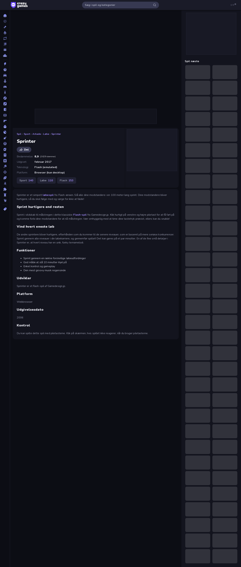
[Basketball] (5, 69)
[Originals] (5, 44)
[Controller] (5, 87)
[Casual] (5, 81)
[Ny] (5, 27)
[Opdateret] (5, 38)
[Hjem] (5, 15)
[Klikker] (5, 138)
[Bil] (5, 75)
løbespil (48, 195)
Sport (27, 134)
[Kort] (5, 149)
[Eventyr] (5, 98)
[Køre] (5, 143)
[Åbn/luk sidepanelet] (5, 5)
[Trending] (5, 32)
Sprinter (56, 134)
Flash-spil (80, 215)
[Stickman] (5, 183)
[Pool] (5, 166)
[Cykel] (5, 92)
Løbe (46, 134)
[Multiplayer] (5, 50)
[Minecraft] (5, 161)
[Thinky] (5, 200)
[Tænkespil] (5, 189)
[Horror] (5, 126)
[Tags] (5, 209)
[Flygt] (5, 109)
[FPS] (5, 121)
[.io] (5, 132)
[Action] (5, 64)
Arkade (36, 134)
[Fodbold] (5, 115)
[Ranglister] (5, 55)
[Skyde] (5, 172)
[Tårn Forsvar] (5, 195)
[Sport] (5, 178)
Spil (19, 134)
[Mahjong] (5, 155)
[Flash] (5, 104)
